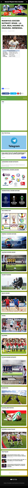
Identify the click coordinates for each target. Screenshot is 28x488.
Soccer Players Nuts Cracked (14, 2)
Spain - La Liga (7, 18)
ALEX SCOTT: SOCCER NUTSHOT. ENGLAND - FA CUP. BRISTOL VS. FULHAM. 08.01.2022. (16, 460)
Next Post (25, 98)
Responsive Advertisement (14, 472)
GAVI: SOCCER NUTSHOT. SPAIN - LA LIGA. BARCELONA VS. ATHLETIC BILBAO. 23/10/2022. (16, 455)
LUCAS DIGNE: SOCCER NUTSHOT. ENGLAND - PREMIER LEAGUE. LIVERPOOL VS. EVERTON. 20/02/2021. (16, 465)
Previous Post (3, 98)
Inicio (3, 18)
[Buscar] (11, 157)
